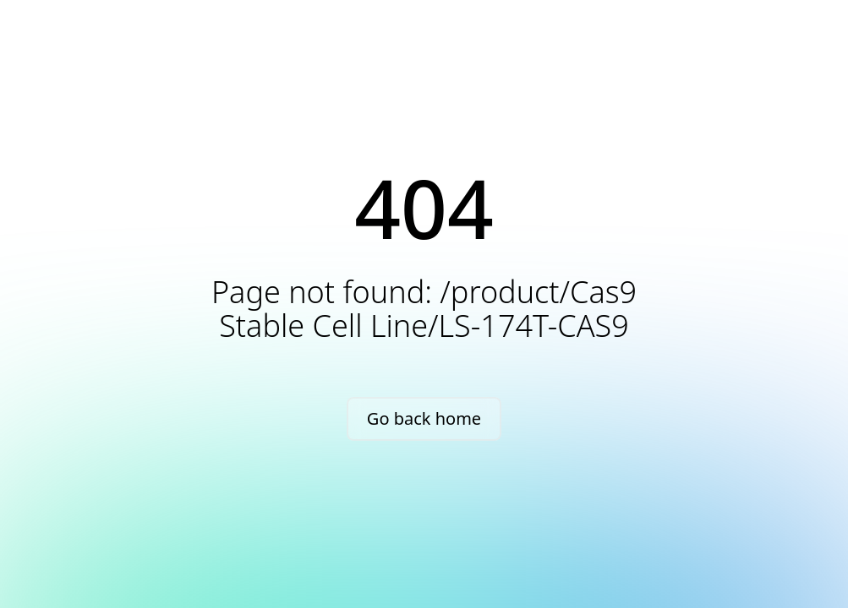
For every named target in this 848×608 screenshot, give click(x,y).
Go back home (424, 418)
